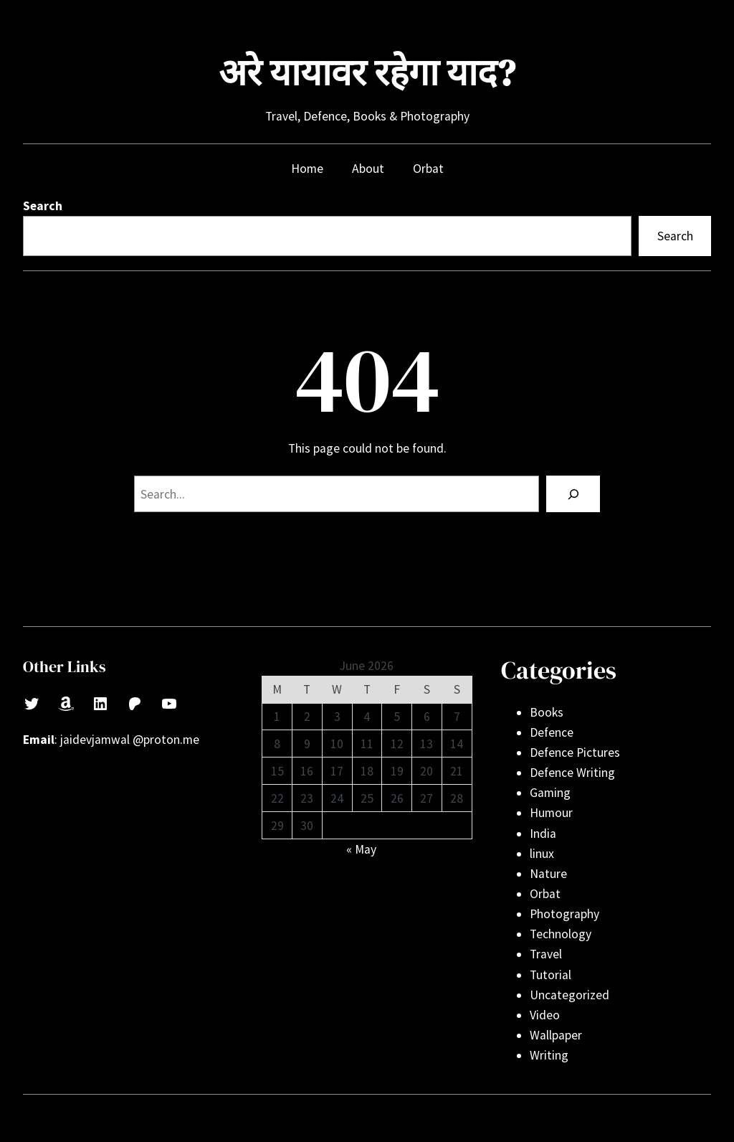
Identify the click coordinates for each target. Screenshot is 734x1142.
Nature (548, 874)
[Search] (573, 494)
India (543, 833)
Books (546, 712)
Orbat (545, 894)
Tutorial (550, 975)
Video (545, 1015)
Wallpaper (556, 1035)
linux (542, 854)
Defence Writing (572, 772)
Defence (551, 732)
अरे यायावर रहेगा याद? (367, 72)
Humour (551, 813)
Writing (549, 1055)
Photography (564, 914)
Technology (560, 934)
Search (42, 206)
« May (361, 849)
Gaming (550, 793)
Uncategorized (569, 995)
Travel (546, 954)
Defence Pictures (575, 752)
